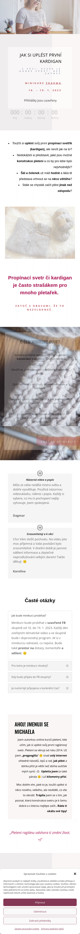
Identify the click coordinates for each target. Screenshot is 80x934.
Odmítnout (40, 927)
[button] (75, 889)
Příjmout (40, 918)
